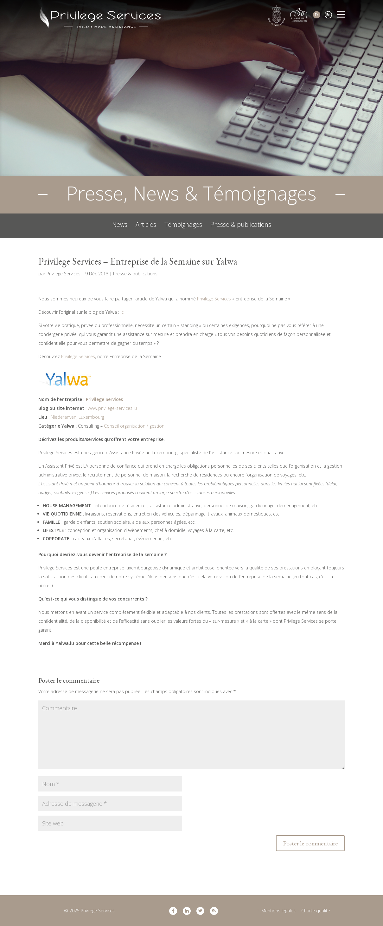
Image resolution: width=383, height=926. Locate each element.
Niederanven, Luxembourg (77, 417)
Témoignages (183, 224)
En (328, 14)
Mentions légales (278, 911)
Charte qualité (315, 911)
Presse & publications (240, 224)
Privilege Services (63, 274)
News (119, 224)
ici (122, 312)
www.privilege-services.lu (112, 408)
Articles (146, 224)
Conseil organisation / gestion (134, 426)
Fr (316, 14)
